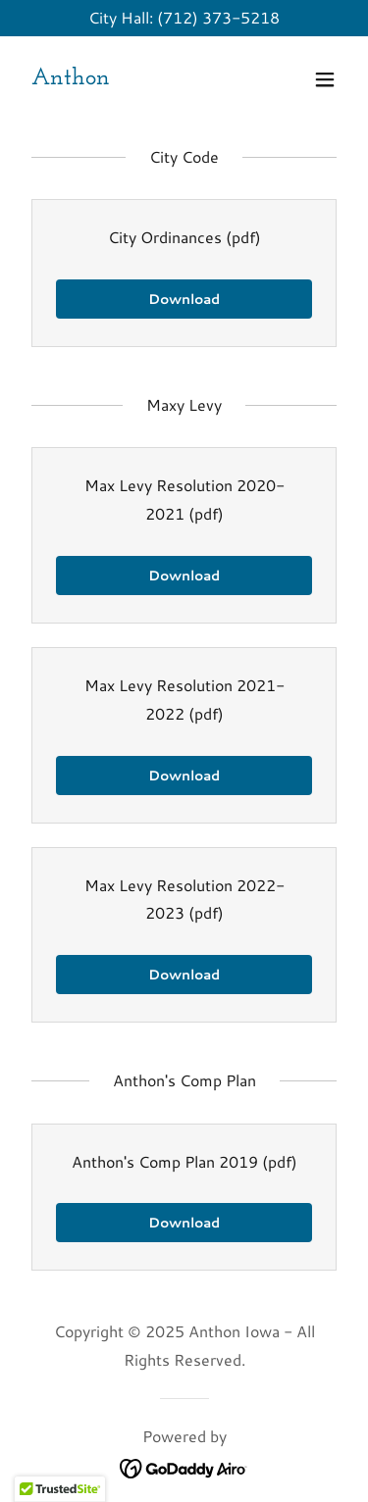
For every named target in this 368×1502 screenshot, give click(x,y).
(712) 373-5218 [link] (218, 17)
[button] (324, 79)
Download (184, 299)
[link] (70, 78)
